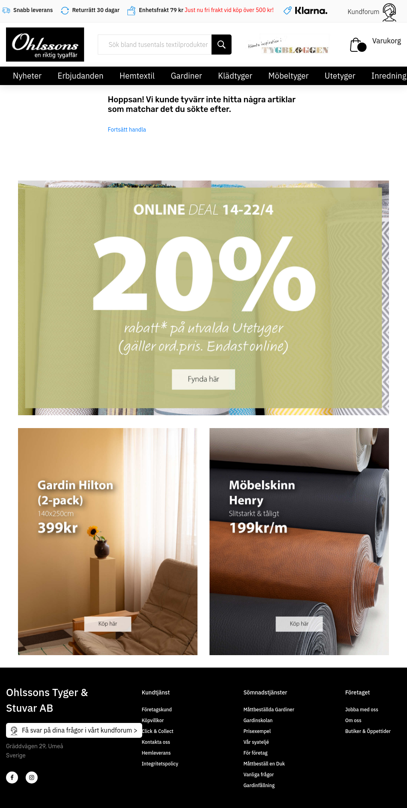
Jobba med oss (361, 709)
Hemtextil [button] (137, 75)
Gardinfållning (259, 785)
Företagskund (157, 709)
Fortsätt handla (127, 129)
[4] (31, 777)
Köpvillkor (153, 720)
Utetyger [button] (339, 75)
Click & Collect (157, 731)
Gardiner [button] (186, 75)
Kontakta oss (156, 742)
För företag (256, 753)
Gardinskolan (258, 720)
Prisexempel (257, 731)
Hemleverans (156, 753)
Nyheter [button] (27, 75)
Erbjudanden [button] (81, 75)
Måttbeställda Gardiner (269, 709)
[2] (12, 777)
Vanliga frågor (259, 774)
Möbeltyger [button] (288, 75)
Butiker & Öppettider (368, 731)
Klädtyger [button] (235, 75)
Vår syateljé (256, 742)
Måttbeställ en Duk (264, 764)
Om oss (353, 720)
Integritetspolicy (160, 764)
